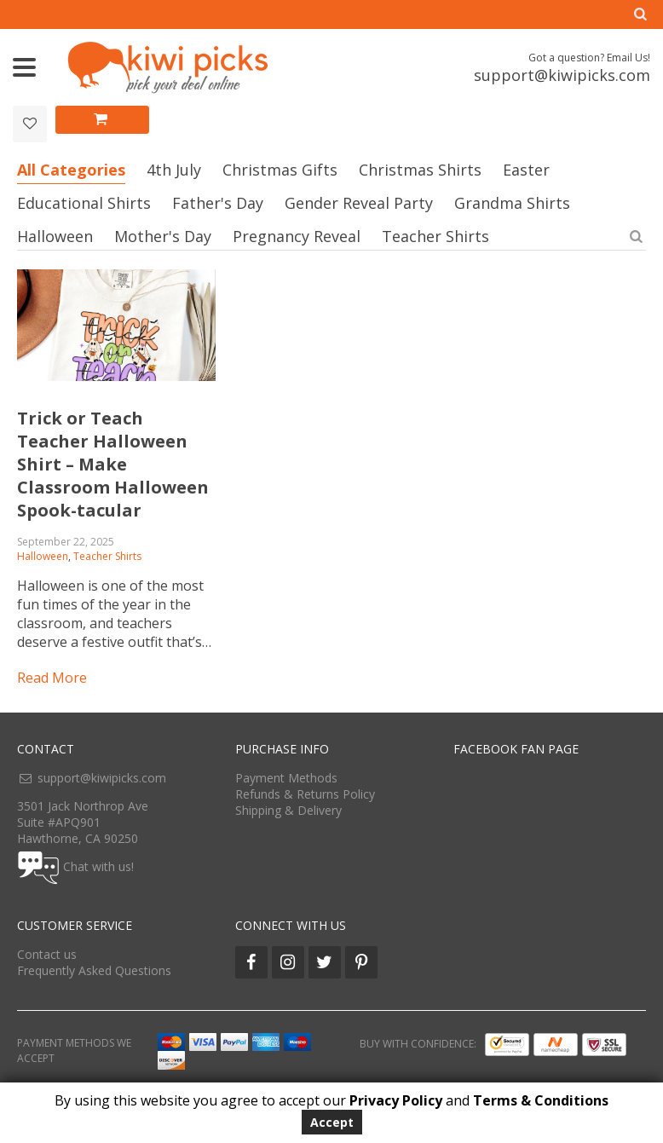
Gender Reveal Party (359, 203)
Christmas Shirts (420, 169)
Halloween (55, 236)
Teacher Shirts (435, 236)
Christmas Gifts (279, 169)
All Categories (71, 169)
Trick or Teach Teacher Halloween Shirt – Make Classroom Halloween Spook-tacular (113, 464)
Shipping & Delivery (288, 810)
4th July (174, 169)
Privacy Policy (395, 1100)
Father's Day (217, 203)
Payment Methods (286, 778)
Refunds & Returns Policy (305, 794)
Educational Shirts (84, 203)
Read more (52, 677)
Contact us (47, 954)
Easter (526, 169)
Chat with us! (98, 865)
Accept (332, 1122)
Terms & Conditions (540, 1100)
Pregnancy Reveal (296, 236)
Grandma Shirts (512, 203)
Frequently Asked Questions (94, 970)
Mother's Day (162, 236)
